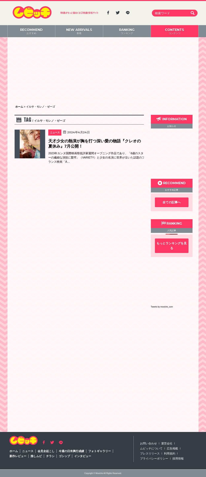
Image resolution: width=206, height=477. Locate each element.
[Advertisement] (103, 71)
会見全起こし (46, 451)
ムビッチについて (151, 448)
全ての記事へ (172, 202)
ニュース (27, 451)
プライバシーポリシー (154, 458)
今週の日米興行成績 (71, 451)
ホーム (13, 451)
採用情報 (178, 458)
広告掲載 (172, 448)
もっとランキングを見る (172, 246)
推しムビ (36, 456)
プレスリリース (150, 453)
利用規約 (169, 453)
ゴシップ (64, 456)
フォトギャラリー (99, 451)
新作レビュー (17, 456)
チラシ (50, 456)
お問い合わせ (148, 443)
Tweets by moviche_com (162, 307)
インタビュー (82, 456)
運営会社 (166, 443)
